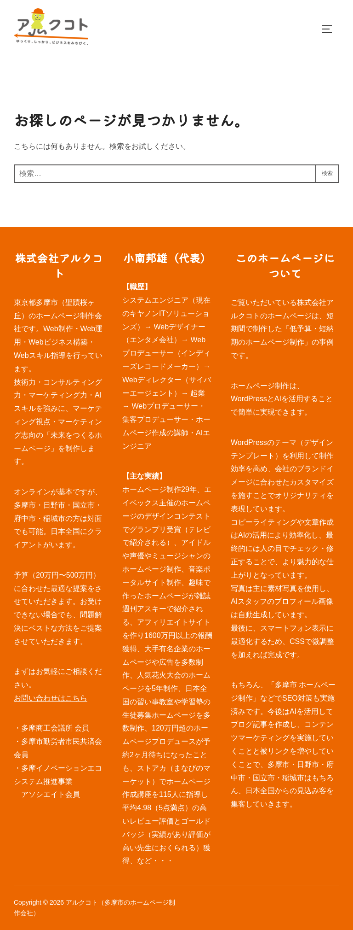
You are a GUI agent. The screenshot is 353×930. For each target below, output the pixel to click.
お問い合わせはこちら (50, 698)
